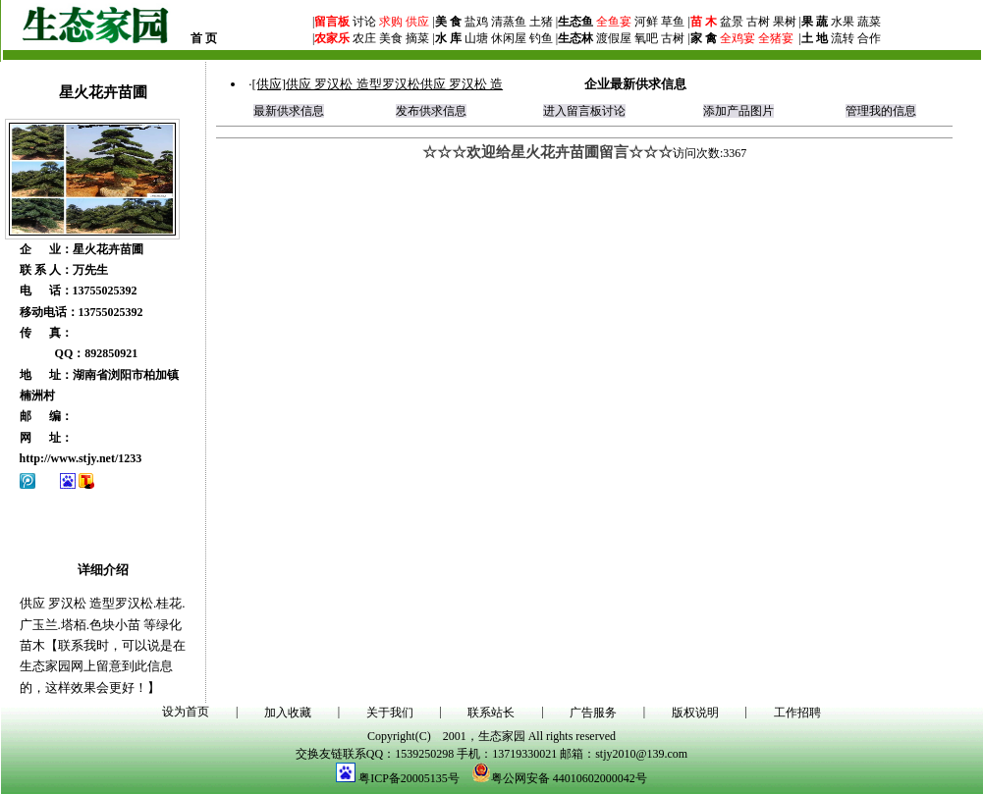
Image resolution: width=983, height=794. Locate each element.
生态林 (575, 38)
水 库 (448, 38)
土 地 (814, 38)
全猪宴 (775, 38)
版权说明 (695, 712)
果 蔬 (814, 21)
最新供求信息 (288, 111)
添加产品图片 (738, 111)
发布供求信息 (431, 111)
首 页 (204, 38)
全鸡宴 (737, 38)
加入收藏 (287, 712)
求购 (389, 21)
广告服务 (593, 712)
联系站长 (491, 712)
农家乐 (332, 38)
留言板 (332, 21)
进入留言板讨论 (584, 111)
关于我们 (389, 712)
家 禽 (703, 38)
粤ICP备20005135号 (409, 778)
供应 (416, 21)
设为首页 (185, 711)
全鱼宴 (613, 21)
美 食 (448, 21)
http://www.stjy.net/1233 (81, 458)
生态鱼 (575, 21)
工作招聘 (797, 712)
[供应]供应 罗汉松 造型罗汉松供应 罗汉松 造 (377, 84)
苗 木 (703, 21)
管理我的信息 (881, 111)
